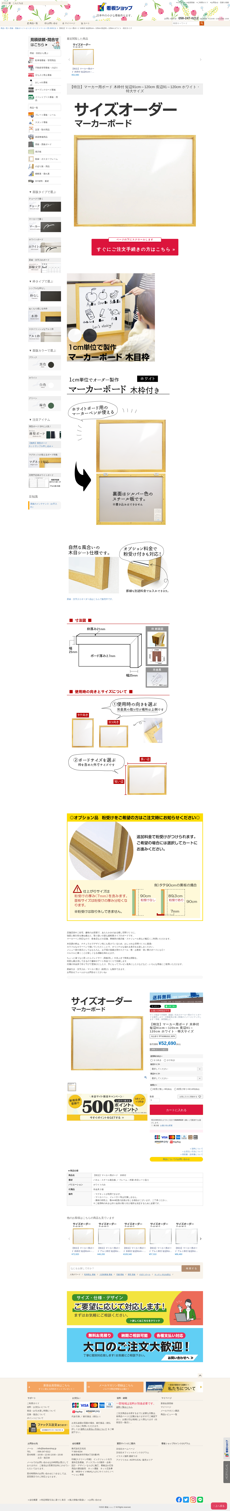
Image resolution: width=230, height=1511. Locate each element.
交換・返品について (36, 1414)
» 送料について (196, 1149)
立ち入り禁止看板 (43, 75)
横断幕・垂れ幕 (42, 174)
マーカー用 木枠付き (48, 28)
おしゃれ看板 (41, 82)
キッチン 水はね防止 (162, 1274)
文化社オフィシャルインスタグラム (132, 1452)
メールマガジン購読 (170, 1411)
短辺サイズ (155, 1064)
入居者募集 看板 (105, 1274)
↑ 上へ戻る (219, 1506)
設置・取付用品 (42, 129)
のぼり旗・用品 (42, 166)
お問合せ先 (33, 1443)
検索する (191, 1268)
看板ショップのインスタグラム (175, 1443)
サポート (32, 1398)
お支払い (76, 1398)
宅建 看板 (120, 1274)
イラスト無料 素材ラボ (126, 1456)
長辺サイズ (155, 1074)
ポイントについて (35, 1418)
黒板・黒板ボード (17, 28)
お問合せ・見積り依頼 (220, 2)
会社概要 (76, 1443)
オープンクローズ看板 (45, 90)
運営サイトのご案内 (126, 1443)
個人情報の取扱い (77, 1500)
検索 (201, 23)
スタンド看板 (41, 122)
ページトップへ (200, 1375)
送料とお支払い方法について (93, 1429)
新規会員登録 (167, 1403)
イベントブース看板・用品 (46, 98)
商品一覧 (32, 23)
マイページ (68, 23)
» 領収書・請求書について (191, 1154)
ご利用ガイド (203, 2)
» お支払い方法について (192, 1151)
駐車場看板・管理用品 (45, 60)
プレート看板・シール (45, 115)
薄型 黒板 (131, 1274)
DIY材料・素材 (42, 181)
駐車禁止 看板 (89, 1274)
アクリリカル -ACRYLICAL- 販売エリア (134, 1460)
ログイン (180, 2)
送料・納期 (122, 1398)
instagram (181, 1468)
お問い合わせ (95, 1500)
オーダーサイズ (32, 28)
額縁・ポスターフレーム (46, 159)
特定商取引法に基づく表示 (53, 1500)
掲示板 (38, 151)
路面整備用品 (41, 137)
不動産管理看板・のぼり (46, 67)
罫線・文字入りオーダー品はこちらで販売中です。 (90, 599)
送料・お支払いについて (38, 1407)
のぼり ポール (144, 1274)
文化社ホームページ (125, 1449)
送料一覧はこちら (124, 1407)
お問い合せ (51, 23)
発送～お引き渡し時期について (41, 1411)
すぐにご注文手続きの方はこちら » (136, 245)
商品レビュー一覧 (169, 1414)
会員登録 (191, 2)
